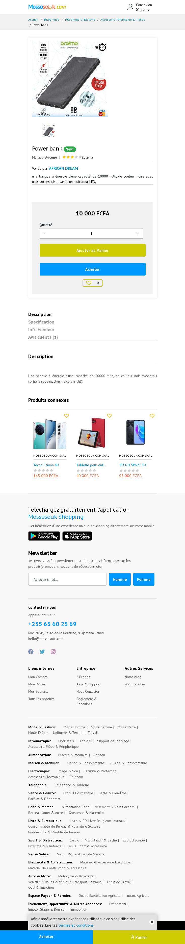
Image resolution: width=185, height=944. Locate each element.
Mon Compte (38, 677)
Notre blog (133, 677)
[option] (92, 79)
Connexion (143, 5)
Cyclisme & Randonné (45, 846)
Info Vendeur (41, 329)
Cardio (74, 840)
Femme (144, 579)
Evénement (117, 904)
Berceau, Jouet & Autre (45, 812)
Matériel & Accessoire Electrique (105, 862)
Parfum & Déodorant (44, 799)
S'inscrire (142, 9)
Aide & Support (88, 684)
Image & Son (68, 771)
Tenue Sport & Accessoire (87, 846)
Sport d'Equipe (133, 840)
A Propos (83, 677)
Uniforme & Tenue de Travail (75, 732)
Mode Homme (74, 727)
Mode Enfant (37, 732)
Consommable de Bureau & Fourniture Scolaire (64, 826)
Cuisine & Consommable (128, 763)
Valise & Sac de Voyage (86, 854)
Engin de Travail (119, 882)
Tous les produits (41, 699)
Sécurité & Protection (100, 771)
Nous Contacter (87, 691)
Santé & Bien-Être (112, 793)
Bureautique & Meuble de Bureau (54, 832)
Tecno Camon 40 (46, 465)
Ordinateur (66, 741)
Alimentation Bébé (76, 807)
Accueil (33, 19)
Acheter (46, 936)
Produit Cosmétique (78, 793)
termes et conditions (76, 925)
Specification (41, 322)
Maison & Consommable (85, 763)
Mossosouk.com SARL (49, 455)
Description (39, 314)
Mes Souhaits (38, 691)
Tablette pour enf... (91, 465)
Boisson (99, 755)
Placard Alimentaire (73, 755)
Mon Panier (36, 684)
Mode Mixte (127, 727)
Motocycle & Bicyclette (76, 876)
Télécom (76, 777)
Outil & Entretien (41, 887)
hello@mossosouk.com (45, 638)
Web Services (135, 684)
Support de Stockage (113, 741)
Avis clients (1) (43, 337)
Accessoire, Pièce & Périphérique (53, 746)
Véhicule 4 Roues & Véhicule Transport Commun (64, 882)
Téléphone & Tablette (80, 19)
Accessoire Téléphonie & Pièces (122, 19)
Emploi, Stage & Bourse (46, 909)
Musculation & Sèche (101, 840)
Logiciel (86, 741)
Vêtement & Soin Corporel (115, 807)
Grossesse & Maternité (86, 812)
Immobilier (78, 909)
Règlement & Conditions (86, 701)
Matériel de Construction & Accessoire (57, 868)
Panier (138, 937)
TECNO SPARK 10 (132, 465)
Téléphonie (51, 19)
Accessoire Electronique (46, 777)
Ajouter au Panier (92, 250)
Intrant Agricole (137, 895)
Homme (120, 579)
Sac (59, 854)
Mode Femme (101, 727)
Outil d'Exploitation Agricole (99, 895)
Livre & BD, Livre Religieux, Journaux (97, 820)
